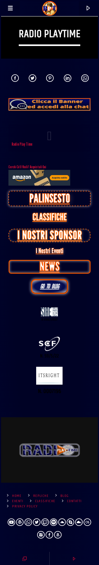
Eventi (17, 501)
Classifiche (45, 501)
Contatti (74, 501)
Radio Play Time (22, 144)
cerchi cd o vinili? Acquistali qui (39, 175)
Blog (64, 496)
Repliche (41, 496)
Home (16, 496)
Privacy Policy (24, 506)
